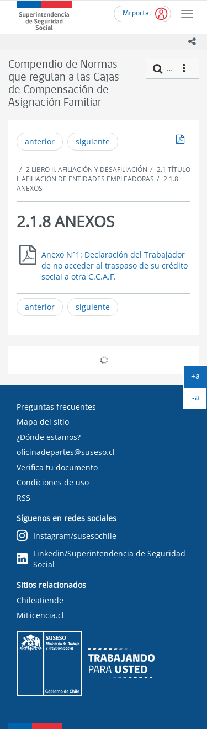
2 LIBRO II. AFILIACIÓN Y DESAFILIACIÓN (86, 169)
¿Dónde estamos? (49, 437)
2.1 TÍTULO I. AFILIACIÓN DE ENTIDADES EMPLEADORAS (103, 174)
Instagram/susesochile (66, 536)
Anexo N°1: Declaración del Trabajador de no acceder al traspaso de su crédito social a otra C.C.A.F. (114, 265)
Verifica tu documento (57, 467)
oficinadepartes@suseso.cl (66, 452)
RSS (23, 497)
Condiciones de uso (53, 482)
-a (200, 400)
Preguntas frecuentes (56, 406)
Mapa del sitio (43, 421)
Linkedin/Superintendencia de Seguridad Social (101, 559)
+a (199, 378)
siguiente (93, 141)
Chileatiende (40, 600)
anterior (40, 141)
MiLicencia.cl (40, 615)
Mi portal (137, 13)
